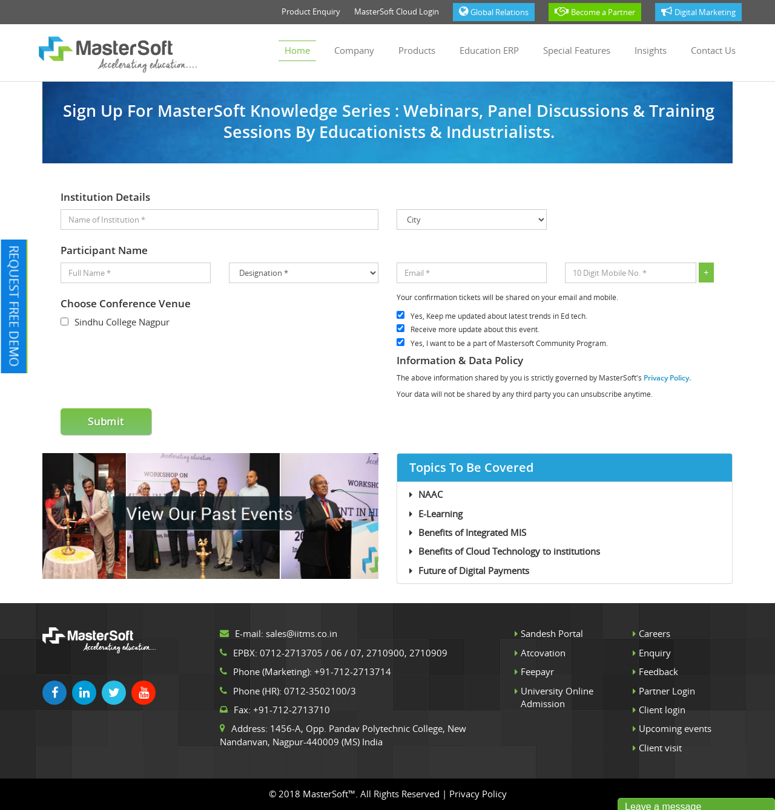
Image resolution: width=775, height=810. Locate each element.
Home (297, 50)
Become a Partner (595, 12)
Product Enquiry (311, 11)
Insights (651, 50)
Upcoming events (675, 728)
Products (416, 50)
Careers (654, 633)
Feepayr (537, 671)
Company (354, 50)
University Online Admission (557, 697)
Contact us (713, 50)
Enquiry (655, 653)
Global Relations (494, 12)
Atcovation (543, 653)
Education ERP (489, 50)
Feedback (658, 671)
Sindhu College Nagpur (122, 322)
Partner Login (667, 691)
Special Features (576, 50)
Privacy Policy (478, 794)
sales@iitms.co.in (301, 633)
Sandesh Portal (552, 633)
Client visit (660, 748)
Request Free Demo (14, 306)
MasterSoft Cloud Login (396, 11)
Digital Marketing (698, 12)
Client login (662, 710)
